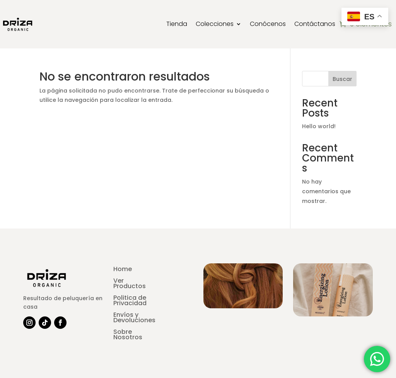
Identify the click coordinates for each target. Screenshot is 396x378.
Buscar (342, 79)
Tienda (176, 23)
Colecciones (215, 23)
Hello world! (319, 126)
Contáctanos (314, 23)
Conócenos (268, 23)
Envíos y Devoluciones (134, 318)
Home (122, 269)
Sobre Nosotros (127, 335)
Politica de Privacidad (130, 301)
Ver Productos (129, 284)
